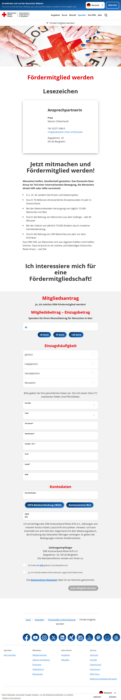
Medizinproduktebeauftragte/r (103, 679)
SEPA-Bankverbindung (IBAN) (45, 505)
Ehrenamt (36, 664)
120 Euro (76, 334)
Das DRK (92, 15)
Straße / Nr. (30, 444)
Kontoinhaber (30, 493)
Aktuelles (65, 660)
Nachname (30, 433)
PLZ (27, 454)
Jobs (100, 15)
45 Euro (44, 334)
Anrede (28, 403)
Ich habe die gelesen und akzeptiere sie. (45, 565)
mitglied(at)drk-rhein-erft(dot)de (65, 132)
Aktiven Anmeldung (41, 660)
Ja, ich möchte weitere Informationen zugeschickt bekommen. (53, 572)
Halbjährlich (31, 364)
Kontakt (93, 660)
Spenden (82, 15)
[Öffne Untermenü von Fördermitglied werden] (60, 23)
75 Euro (60, 334)
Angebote (55, 15)
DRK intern (95, 674)
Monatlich (30, 382)
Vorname (29, 423)
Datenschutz (95, 664)
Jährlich (29, 354)
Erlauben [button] (112, 697)
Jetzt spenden (10, 655)
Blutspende (37, 674)
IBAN (27, 514)
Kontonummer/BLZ (80, 505)
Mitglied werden (39, 655)
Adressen (94, 655)
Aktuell (72, 15)
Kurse (64, 15)
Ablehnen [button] (97, 697)
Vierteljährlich (32, 373)
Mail (26, 474)
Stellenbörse (38, 669)
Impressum (95, 669)
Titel (26, 413)
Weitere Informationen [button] (11, 698)
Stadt (27, 464)
